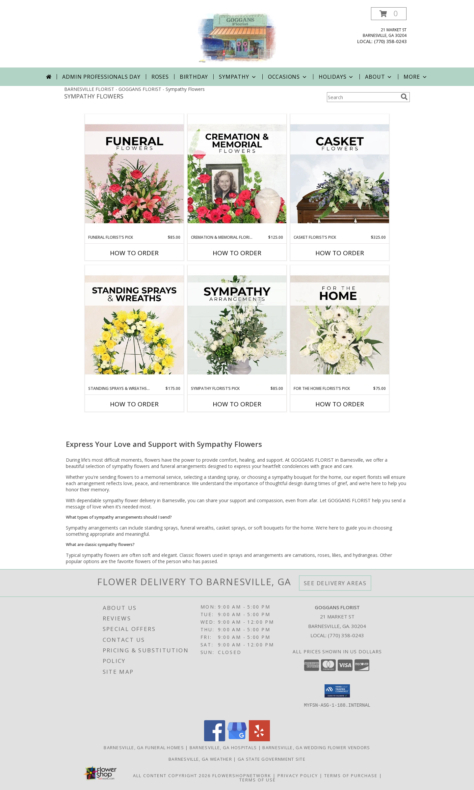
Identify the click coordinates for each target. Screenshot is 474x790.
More (416, 76)
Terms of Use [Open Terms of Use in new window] (257, 780)
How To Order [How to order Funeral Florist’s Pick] (134, 253)
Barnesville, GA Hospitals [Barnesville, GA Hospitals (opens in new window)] (223, 747)
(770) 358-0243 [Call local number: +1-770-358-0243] (390, 41)
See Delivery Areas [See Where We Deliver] (335, 583)
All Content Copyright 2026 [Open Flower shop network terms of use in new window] (172, 775)
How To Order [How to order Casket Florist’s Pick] (339, 253)
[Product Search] (362, 97)
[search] (404, 96)
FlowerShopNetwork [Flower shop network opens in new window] (241, 775)
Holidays (336, 76)
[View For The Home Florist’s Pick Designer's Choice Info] (339, 325)
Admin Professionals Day (101, 76)
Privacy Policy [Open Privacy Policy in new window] (297, 775)
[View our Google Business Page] (237, 739)
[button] (389, 13)
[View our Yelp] (259, 739)
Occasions (288, 76)
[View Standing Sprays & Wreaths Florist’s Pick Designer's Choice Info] (134, 325)
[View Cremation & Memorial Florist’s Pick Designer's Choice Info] (237, 174)
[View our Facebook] (214, 739)
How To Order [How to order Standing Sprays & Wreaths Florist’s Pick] (134, 404)
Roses (160, 76)
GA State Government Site (271, 759)
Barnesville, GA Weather (200, 759)
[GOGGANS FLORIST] (237, 37)
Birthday (194, 76)
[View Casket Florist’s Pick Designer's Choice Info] (339, 174)
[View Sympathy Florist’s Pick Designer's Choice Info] (237, 325)
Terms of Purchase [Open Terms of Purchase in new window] (351, 775)
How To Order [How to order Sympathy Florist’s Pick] (237, 404)
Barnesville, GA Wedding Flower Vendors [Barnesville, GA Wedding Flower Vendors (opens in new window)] (316, 747)
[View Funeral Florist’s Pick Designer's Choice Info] (134, 174)
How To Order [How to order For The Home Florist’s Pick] (339, 404)
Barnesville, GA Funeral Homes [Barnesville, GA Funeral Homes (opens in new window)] (144, 747)
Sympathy (238, 76)
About (379, 76)
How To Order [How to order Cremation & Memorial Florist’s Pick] (237, 253)
